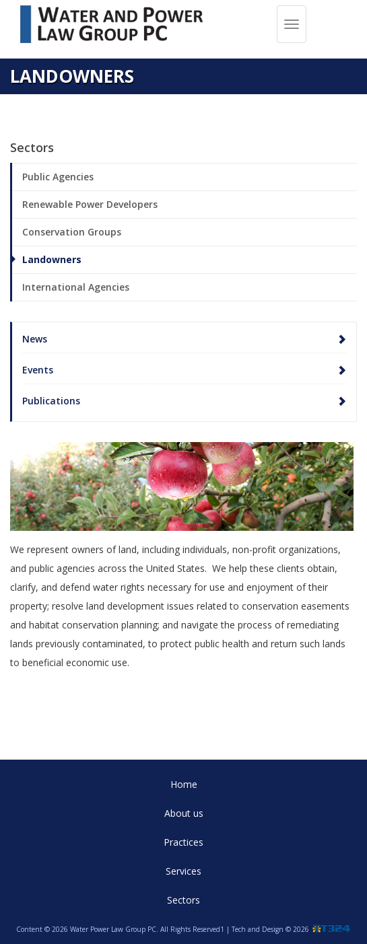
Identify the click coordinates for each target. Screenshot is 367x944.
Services (183, 871)
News (34, 338)
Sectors (183, 900)
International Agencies (75, 287)
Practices (183, 842)
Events (37, 369)
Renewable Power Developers (90, 204)
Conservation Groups (71, 231)
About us (183, 813)
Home (183, 784)
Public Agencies (58, 176)
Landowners (51, 259)
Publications (51, 400)
